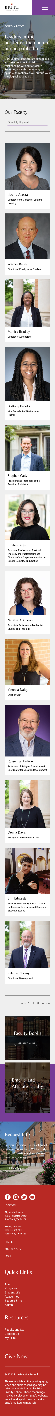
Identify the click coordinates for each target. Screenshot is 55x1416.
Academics (12, 1296)
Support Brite (13, 1300)
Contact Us (12, 1334)
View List (19, 1096)
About (8, 1284)
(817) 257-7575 (13, 1249)
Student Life (12, 1292)
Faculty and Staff (15, 1329)
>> (49, 1003)
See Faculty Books (26, 1042)
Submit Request (16, 1168)
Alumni (9, 1305)
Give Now (16, 1356)
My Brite (10, 1338)
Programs (11, 1288)
